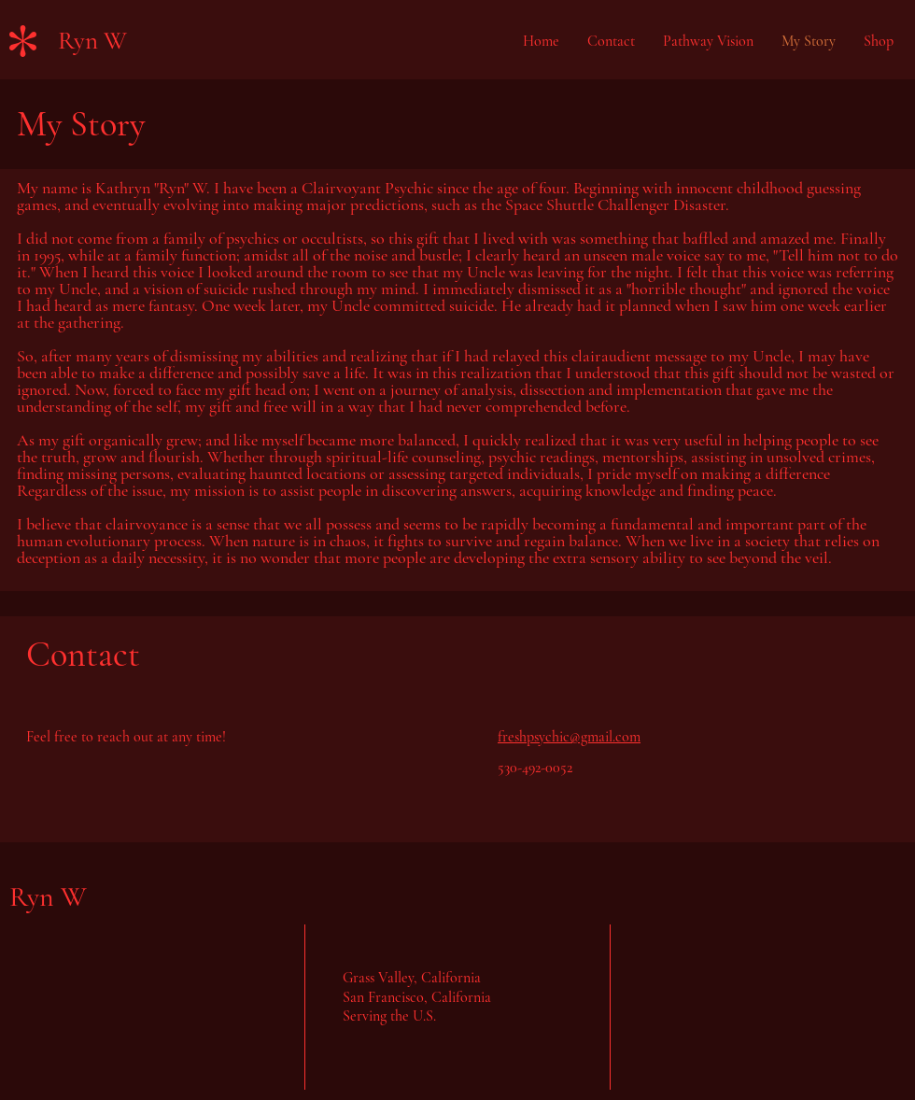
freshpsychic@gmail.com (569, 736)
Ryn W (92, 40)
